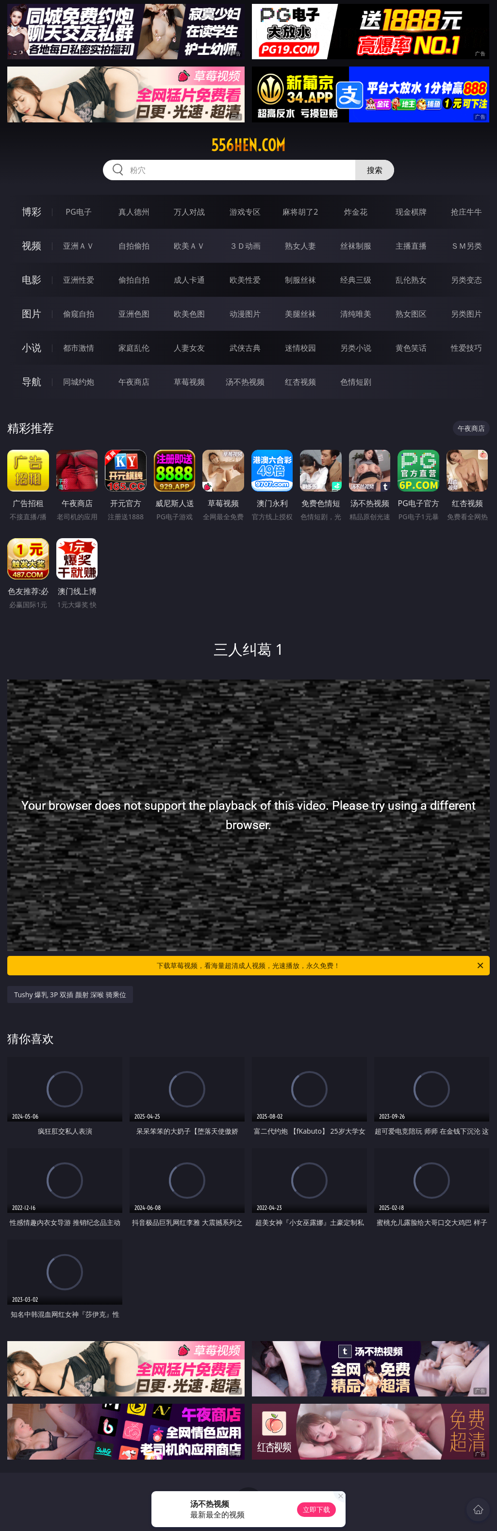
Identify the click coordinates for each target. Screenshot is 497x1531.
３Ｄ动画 (245, 245)
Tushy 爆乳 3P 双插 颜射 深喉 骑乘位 (70, 994)
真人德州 (133, 211)
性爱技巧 (466, 347)
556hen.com (248, 145)
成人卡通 (189, 279)
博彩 (31, 211)
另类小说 (355, 347)
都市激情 (78, 347)
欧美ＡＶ (189, 245)
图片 (31, 313)
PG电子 (78, 211)
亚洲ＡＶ (78, 245)
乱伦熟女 (411, 279)
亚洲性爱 (78, 279)
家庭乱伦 (133, 347)
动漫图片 (245, 313)
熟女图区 (411, 313)
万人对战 (189, 211)
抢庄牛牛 (466, 211)
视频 (31, 245)
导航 (31, 381)
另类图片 (466, 313)
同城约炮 (78, 381)
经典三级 (355, 279)
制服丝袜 (300, 279)
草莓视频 (189, 381)
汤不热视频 (245, 381)
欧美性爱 (245, 279)
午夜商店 (133, 381)
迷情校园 (300, 347)
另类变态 (466, 279)
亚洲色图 (133, 313)
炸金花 (355, 211)
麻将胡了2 (300, 211)
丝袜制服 (355, 245)
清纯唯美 (355, 313)
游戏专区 (245, 211)
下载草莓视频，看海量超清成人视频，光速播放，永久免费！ (321, 965)
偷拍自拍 (133, 279)
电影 (31, 279)
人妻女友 (189, 347)
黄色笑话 (411, 347)
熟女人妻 (300, 245)
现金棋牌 (411, 211)
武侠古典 (245, 347)
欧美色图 (189, 313)
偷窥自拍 (78, 313)
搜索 (374, 170)
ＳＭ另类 (466, 245)
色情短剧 (355, 381)
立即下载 (316, 1509)
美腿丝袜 (300, 313)
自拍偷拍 (133, 245)
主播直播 (411, 245)
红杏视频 (300, 381)
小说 (31, 347)
